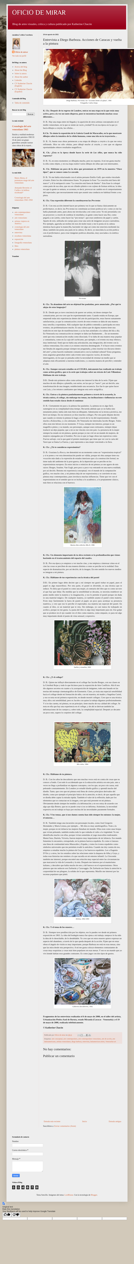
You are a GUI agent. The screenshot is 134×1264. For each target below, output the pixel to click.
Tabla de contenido (22, 103)
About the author (21, 77)
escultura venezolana (23, 236)
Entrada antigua (115, 1121)
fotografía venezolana (23, 243)
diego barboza (77, 1042)
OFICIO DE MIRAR (39, 12)
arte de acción (107, 1039)
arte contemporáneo (70, 1039)
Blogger (94, 1195)
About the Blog (21, 70)
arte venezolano (21, 218)
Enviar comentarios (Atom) (65, 1126)
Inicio (84, 1121)
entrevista (85, 1042)
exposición (19, 239)
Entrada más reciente (52, 1121)
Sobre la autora (21, 73)
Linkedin (18, 80)
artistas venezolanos (63, 1042)
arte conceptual (57, 1039)
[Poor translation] (15, 1214)
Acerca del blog (21, 67)
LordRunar (69, 1195)
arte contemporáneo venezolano (89, 1039)
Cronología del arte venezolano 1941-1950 (24, 199)
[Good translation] (6, 1214)
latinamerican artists (97, 1042)
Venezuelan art (110, 1042)
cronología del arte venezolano (22, 228)
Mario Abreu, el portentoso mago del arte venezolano (24, 180)
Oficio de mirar (21, 52)
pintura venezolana (22, 249)
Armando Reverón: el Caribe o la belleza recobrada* (23, 190)
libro (16, 246)
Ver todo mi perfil (19, 56)
